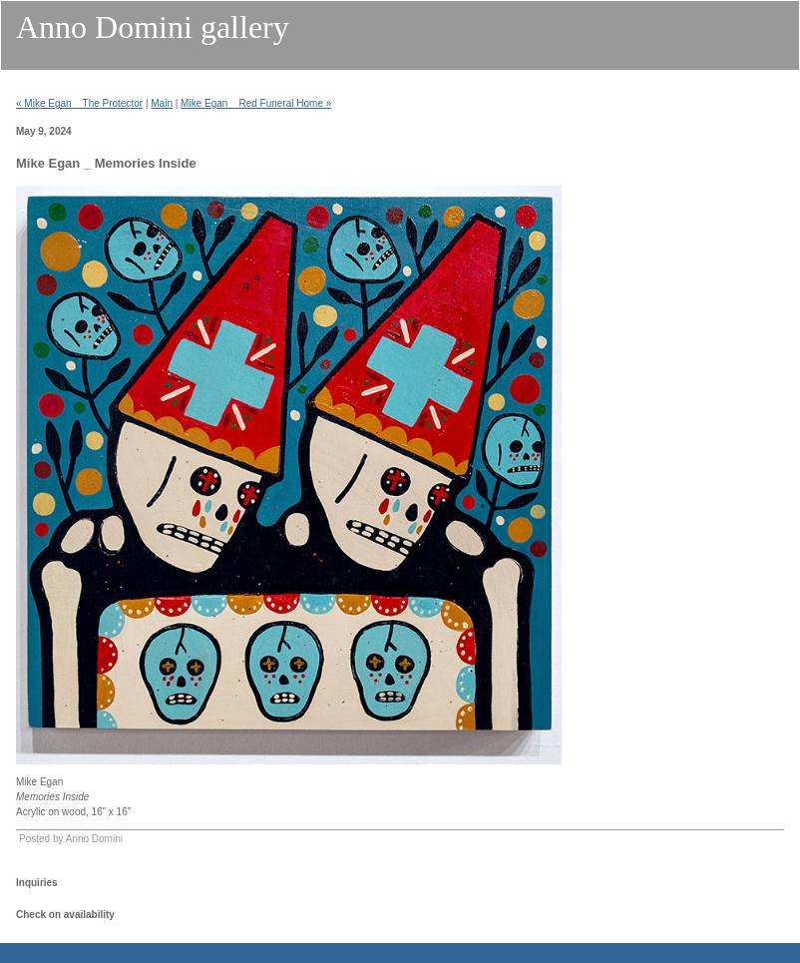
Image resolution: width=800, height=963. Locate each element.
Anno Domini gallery (152, 27)
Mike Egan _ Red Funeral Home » (256, 103)
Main (162, 103)
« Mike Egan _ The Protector (79, 103)
